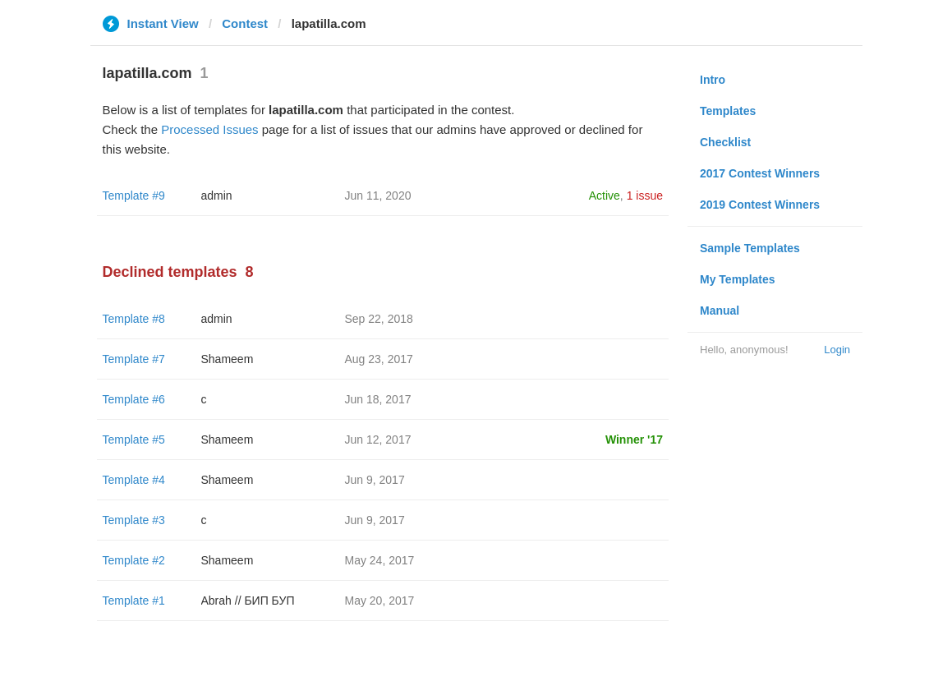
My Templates (737, 279)
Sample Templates (750, 248)
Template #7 (134, 359)
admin (216, 195)
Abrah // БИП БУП (248, 600)
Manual (719, 310)
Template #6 (134, 399)
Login (837, 349)
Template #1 (134, 600)
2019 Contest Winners (760, 204)
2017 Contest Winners (760, 173)
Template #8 (134, 318)
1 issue (645, 195)
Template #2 (134, 560)
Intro (712, 79)
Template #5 (134, 439)
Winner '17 (634, 439)
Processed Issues (209, 129)
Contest (245, 23)
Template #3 (134, 520)
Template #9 (134, 195)
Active (604, 195)
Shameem (227, 359)
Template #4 (134, 479)
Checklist (725, 142)
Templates (728, 110)
